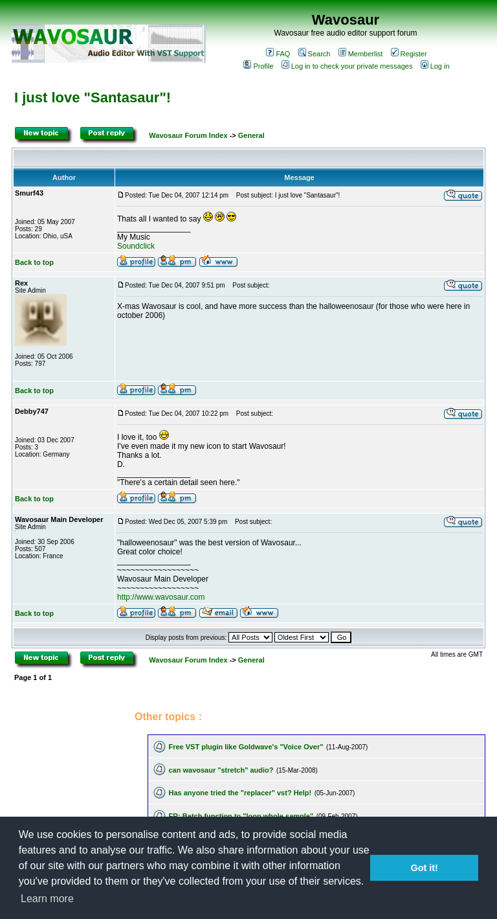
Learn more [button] (47, 898)
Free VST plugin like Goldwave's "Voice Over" (245, 747)
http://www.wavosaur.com (160, 597)
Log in (435, 66)
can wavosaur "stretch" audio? (220, 770)
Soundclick (136, 246)
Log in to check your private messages (347, 66)
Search (314, 54)
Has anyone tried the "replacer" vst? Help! (239, 793)
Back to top (34, 262)
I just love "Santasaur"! (92, 97)
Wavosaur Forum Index (188, 135)
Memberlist (360, 54)
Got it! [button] (424, 868)
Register (409, 54)
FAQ (278, 54)
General (251, 135)
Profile (258, 66)
